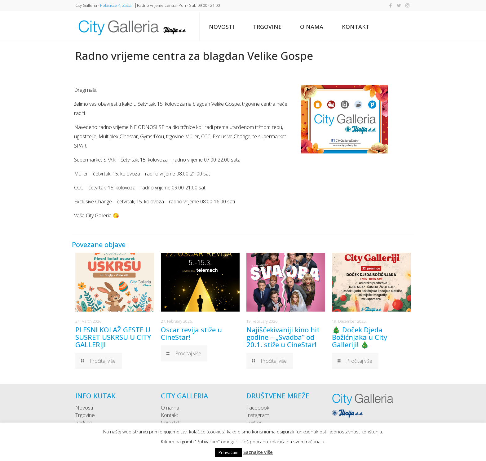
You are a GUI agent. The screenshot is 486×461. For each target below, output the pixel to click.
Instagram (257, 415)
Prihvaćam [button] (228, 452)
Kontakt (169, 415)
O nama (170, 407)
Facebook (257, 407)
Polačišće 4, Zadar (116, 5)
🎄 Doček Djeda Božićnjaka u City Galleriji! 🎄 (359, 337)
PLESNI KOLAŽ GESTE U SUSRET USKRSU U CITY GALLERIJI (113, 337)
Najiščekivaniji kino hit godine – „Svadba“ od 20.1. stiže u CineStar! (283, 337)
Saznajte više (258, 452)
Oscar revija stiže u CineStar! (191, 333)
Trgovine (85, 415)
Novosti (84, 407)
